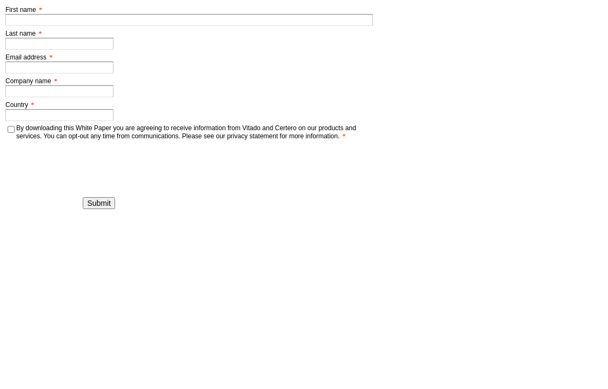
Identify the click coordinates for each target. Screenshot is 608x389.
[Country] (59, 115)
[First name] (189, 20)
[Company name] (59, 91)
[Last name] (59, 44)
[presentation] (59, 157)
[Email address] (59, 67)
